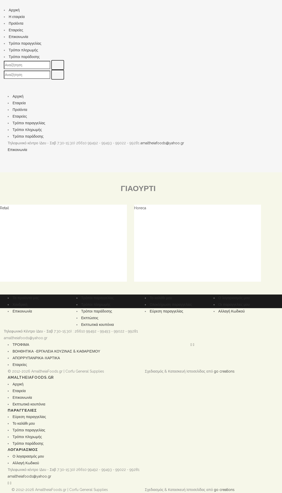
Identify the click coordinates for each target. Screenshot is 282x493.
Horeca (140, 208)
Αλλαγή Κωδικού (231, 311)
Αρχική (14, 10)
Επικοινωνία (18, 37)
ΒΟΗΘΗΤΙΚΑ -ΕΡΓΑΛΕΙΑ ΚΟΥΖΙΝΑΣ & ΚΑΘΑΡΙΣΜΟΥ (56, 351)
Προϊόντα (16, 23)
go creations (224, 371)
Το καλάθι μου (161, 298)
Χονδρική (20, 304)
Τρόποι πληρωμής (23, 50)
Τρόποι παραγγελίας (25, 43)
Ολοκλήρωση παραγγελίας (171, 304)
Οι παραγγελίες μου (234, 304)
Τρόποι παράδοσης (24, 57)
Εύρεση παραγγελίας (166, 311)
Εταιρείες (16, 30)
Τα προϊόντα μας (26, 298)
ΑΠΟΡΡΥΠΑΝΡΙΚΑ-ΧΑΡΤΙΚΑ (36, 358)
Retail (4, 208)
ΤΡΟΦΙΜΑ (21, 345)
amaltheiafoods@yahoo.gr (162, 143)
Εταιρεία (19, 103)
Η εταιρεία (17, 17)
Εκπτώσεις (89, 318)
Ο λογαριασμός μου (234, 298)
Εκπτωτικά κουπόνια (97, 325)
